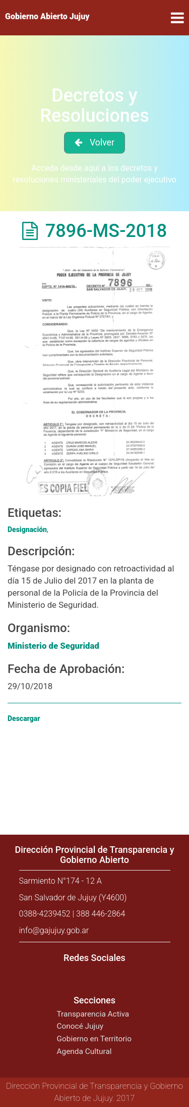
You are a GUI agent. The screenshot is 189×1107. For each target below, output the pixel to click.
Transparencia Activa (93, 1014)
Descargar (24, 718)
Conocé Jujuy (80, 1026)
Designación (27, 529)
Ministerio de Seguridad (53, 646)
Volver (102, 142)
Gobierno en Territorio (94, 1038)
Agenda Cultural (84, 1051)
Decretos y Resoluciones (94, 105)
